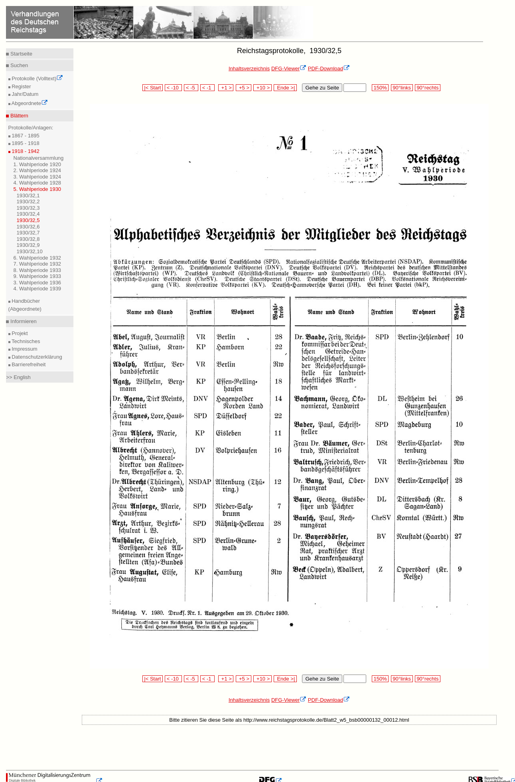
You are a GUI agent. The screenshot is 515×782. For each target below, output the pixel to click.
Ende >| (285, 88)
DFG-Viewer (288, 68)
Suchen (18, 65)
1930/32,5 (28, 220)
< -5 (191, 88)
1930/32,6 (28, 227)
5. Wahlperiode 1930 (37, 189)
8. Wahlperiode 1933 (37, 270)
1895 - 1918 (24, 143)
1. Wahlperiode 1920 (37, 164)
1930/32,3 (28, 208)
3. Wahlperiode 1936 (37, 283)
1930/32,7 (28, 233)
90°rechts (427, 88)
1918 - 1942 (24, 151)
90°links (401, 88)
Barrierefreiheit (28, 364)
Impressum (23, 349)
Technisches (25, 341)
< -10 (173, 88)
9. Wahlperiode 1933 (37, 276)
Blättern (18, 116)
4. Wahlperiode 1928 (37, 183)
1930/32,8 (28, 239)
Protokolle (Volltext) (36, 78)
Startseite (20, 54)
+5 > (243, 88)
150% (380, 88)
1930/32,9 (28, 245)
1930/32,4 (28, 214)
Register (20, 86)
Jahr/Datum (24, 94)
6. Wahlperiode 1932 (37, 258)
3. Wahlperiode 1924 (37, 177)
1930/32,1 (28, 195)
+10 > (262, 88)
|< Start (152, 88)
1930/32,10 (30, 251)
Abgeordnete (29, 103)
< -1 (207, 88)
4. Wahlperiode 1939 (37, 289)
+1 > (226, 88)
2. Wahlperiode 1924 (37, 170)
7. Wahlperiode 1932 (37, 264)
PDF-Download (329, 68)
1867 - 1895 (24, 136)
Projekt (19, 333)
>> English (18, 377)
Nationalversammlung (39, 158)
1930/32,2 (28, 201)
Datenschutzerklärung (36, 357)
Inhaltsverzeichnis (249, 68)
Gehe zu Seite (322, 88)
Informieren (22, 321)
